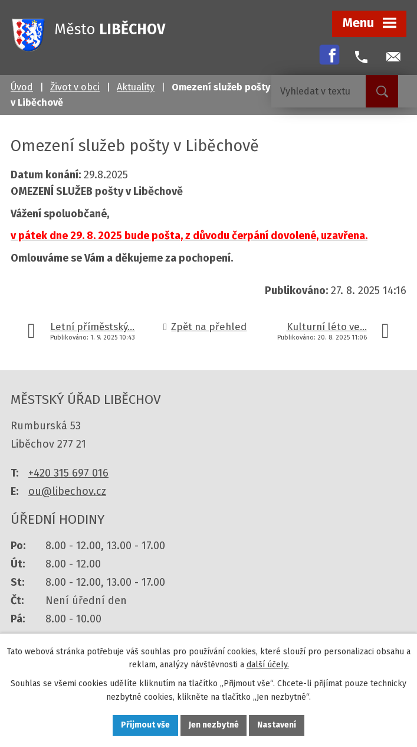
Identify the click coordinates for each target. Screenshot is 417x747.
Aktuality (136, 87)
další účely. (268, 665)
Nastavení (277, 725)
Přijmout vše (145, 725)
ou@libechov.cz (67, 491)
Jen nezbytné (214, 725)
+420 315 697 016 (68, 473)
